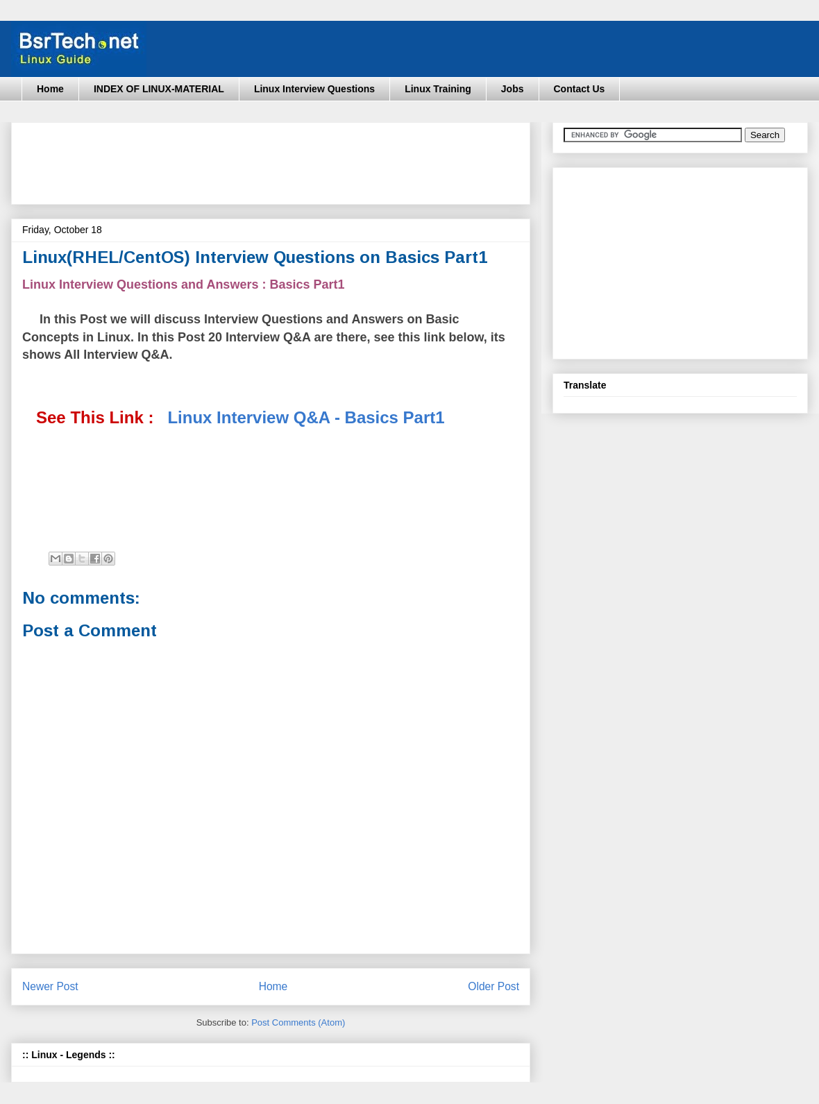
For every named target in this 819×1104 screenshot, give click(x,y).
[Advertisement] (274, 159)
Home (50, 88)
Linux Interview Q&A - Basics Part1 (305, 417)
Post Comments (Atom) (298, 1022)
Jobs (512, 88)
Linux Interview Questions (314, 88)
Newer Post (50, 986)
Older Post (493, 986)
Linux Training (438, 88)
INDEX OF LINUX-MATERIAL (159, 88)
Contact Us (579, 88)
